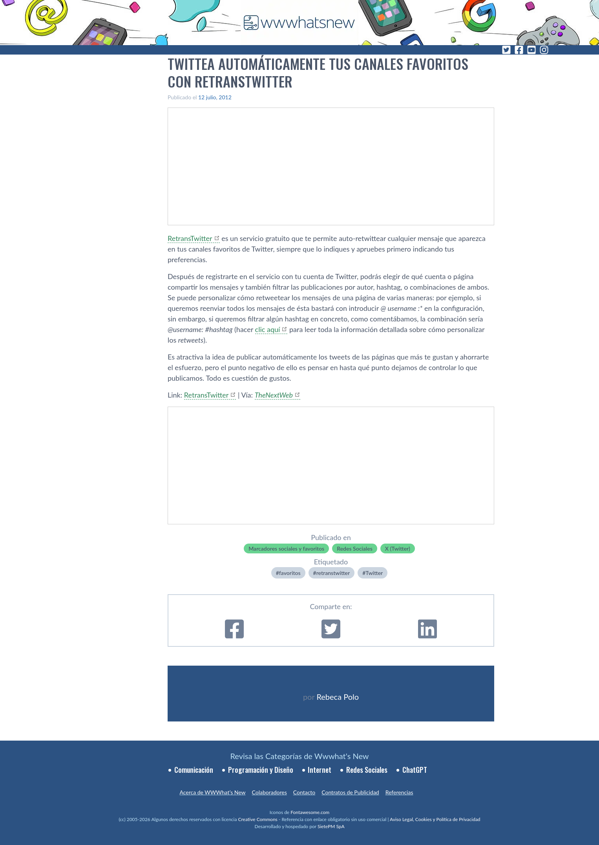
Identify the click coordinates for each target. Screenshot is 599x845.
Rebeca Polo (337, 696)
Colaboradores (269, 792)
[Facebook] (519, 50)
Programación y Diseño (260, 770)
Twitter (374, 572)
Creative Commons (258, 819)
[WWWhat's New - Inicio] (299, 22)
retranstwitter (333, 572)
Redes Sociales (355, 548)
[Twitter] (506, 50)
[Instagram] (544, 50)
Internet (319, 770)
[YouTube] (531, 50)
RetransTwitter (190, 238)
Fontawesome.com (309, 812)
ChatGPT (414, 770)
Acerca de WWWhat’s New (212, 792)
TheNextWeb (274, 395)
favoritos (290, 572)
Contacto (304, 792)
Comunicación (193, 770)
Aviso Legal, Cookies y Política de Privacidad (435, 819)
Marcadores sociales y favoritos (286, 548)
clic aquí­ (267, 329)
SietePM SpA (331, 826)
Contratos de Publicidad (350, 792)
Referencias (399, 792)
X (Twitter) (397, 548)
